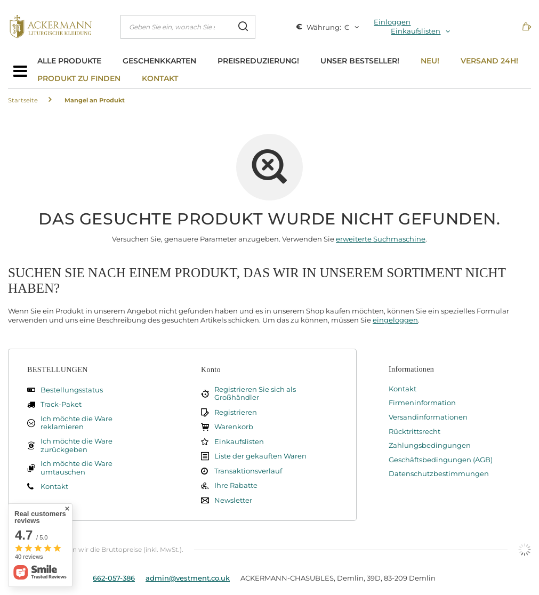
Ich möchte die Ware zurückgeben (76, 445)
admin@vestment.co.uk (188, 578)
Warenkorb (233, 427)
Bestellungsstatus (72, 390)
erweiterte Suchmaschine (380, 239)
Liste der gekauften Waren (260, 456)
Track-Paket (61, 404)
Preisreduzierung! (258, 61)
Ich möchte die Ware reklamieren (76, 423)
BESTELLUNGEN (57, 370)
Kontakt (160, 78)
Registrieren (235, 412)
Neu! (430, 61)
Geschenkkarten (159, 61)
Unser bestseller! (359, 61)
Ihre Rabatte (236, 485)
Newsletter (233, 500)
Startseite (23, 100)
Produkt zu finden (78, 78)
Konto (211, 370)
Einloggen (392, 22)
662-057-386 (114, 578)
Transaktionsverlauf (248, 471)
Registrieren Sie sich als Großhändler (255, 393)
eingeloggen (395, 320)
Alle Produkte (69, 61)
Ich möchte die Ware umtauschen (76, 468)
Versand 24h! (489, 61)
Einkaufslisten (415, 31)
